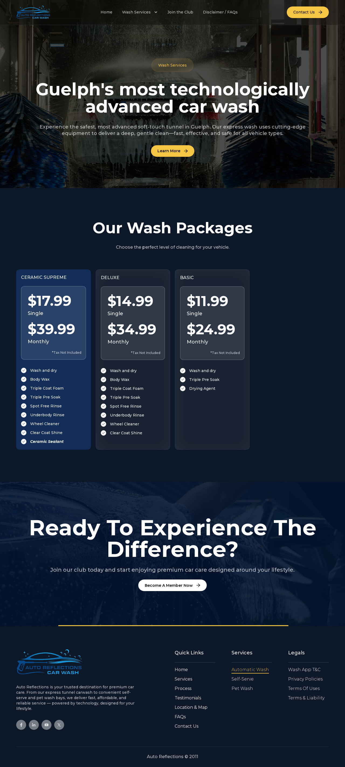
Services (183, 679)
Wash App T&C (304, 669)
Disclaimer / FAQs (220, 12)
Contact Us (186, 726)
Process (183, 688)
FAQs (180, 716)
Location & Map (191, 707)
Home (106, 12)
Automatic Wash (250, 669)
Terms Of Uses (304, 688)
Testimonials (188, 697)
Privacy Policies (305, 679)
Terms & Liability (306, 697)
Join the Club (180, 12)
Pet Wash (242, 688)
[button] (140, 12)
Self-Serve (243, 679)
